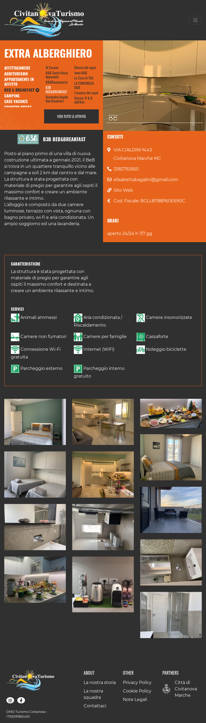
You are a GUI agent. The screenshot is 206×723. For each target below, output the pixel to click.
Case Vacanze (16, 101)
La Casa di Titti (83, 77)
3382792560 (126, 169)
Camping (12, 96)
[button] (35, 422)
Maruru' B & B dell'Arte (83, 100)
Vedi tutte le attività (71, 116)
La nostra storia (100, 682)
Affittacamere (17, 68)
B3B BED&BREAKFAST (56, 89)
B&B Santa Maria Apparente (57, 75)
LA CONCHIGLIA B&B (84, 85)
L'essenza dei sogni (86, 92)
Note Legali (135, 699)
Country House (18, 107)
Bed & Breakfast (22, 90)
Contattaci (95, 705)
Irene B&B (80, 72)
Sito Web (123, 190)
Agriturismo (16, 73)
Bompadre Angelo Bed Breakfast (57, 99)
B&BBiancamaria (57, 82)
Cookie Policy (137, 691)
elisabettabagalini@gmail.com (146, 179)
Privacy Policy (137, 682)
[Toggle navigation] (195, 20)
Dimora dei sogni (85, 67)
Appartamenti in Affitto (19, 81)
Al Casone (52, 67)
